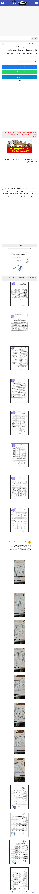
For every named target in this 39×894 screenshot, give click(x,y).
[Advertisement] (19, 24)
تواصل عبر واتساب (19, 72)
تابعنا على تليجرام (19, 77)
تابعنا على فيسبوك (19, 67)
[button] (33, 892)
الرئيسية (34, 44)
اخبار (28, 44)
